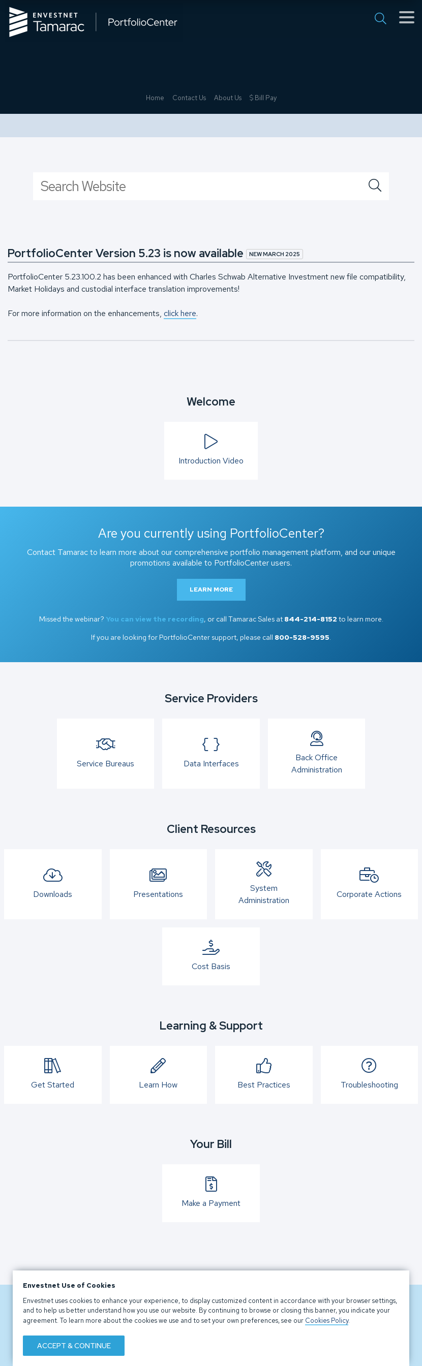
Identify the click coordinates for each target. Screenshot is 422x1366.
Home (155, 264)
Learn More (211, 589)
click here (180, 313)
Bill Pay (263, 264)
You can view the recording (155, 619)
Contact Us (189, 264)
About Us (228, 264)
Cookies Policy (326, 1320)
